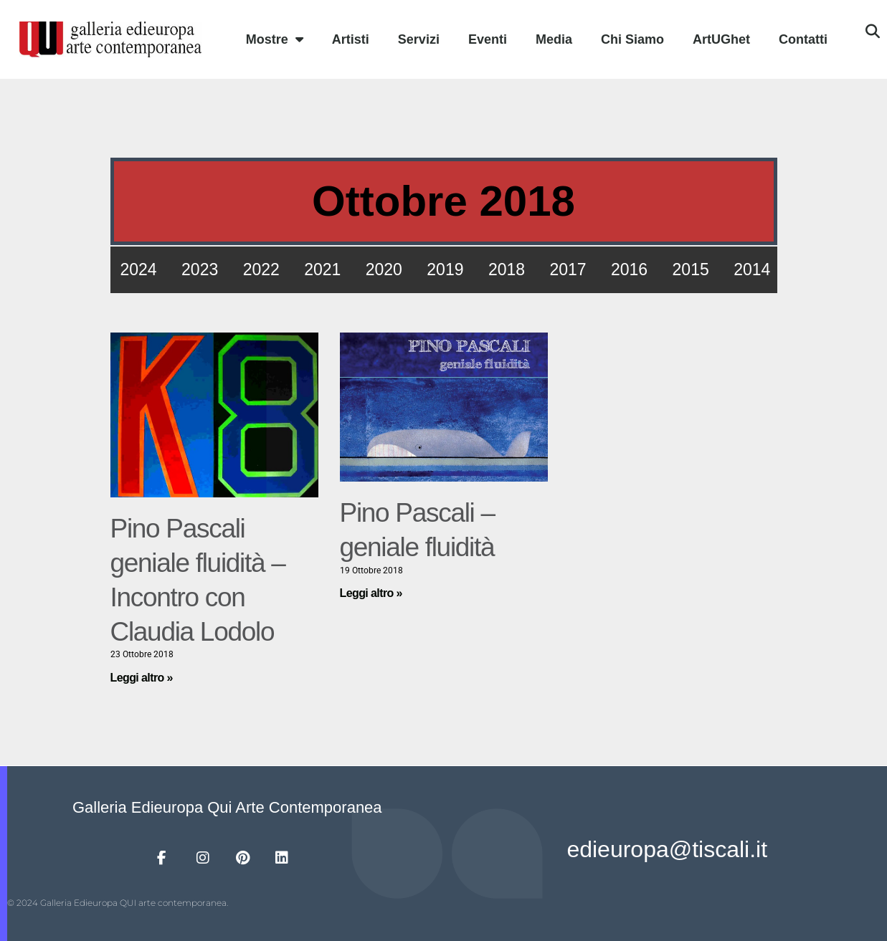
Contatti (803, 39)
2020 (384, 269)
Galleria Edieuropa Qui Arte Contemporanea (227, 807)
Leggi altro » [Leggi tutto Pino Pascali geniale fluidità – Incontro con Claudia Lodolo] (141, 678)
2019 (445, 269)
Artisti (350, 39)
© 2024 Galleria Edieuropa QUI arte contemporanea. (117, 902)
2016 (629, 269)
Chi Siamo (632, 39)
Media (554, 39)
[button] (872, 31)
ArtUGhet (721, 39)
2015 (691, 269)
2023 (199, 269)
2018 (506, 269)
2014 (752, 269)
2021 (322, 269)
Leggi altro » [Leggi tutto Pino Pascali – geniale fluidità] (371, 593)
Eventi (487, 39)
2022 (261, 269)
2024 (138, 269)
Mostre (274, 39)
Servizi (419, 39)
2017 (567, 269)
